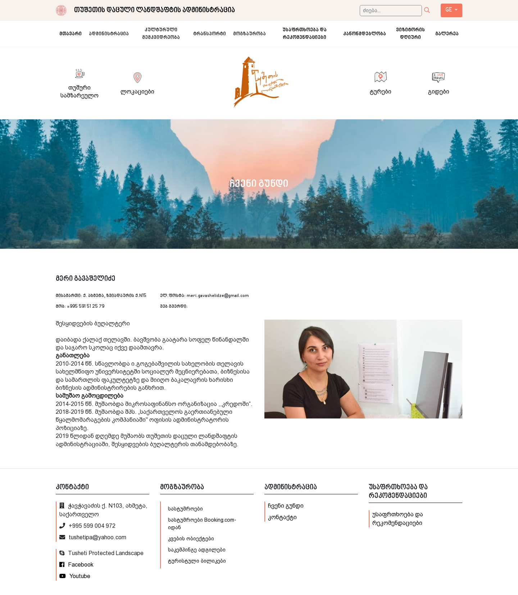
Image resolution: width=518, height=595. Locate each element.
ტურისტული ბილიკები (197, 561)
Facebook (76, 564)
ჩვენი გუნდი (286, 505)
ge (449, 10)
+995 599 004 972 (87, 525)
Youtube (74, 576)
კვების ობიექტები (191, 538)
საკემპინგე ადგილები (197, 550)
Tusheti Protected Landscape (101, 553)
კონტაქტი (282, 517)
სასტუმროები (185, 509)
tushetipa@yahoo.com (92, 537)
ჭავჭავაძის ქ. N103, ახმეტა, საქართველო (103, 510)
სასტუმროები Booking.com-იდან (202, 523)
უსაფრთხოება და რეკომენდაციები (397, 518)
